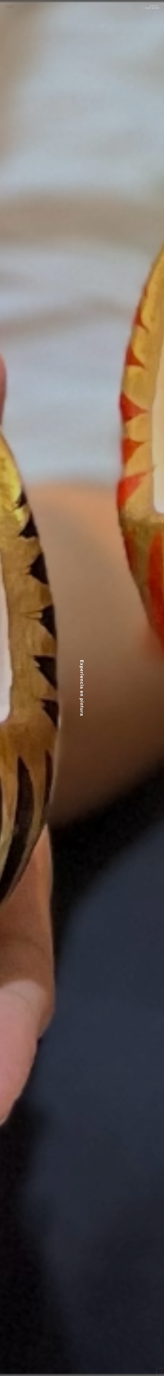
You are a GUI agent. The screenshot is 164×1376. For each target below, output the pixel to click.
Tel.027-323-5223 (152, 8)
